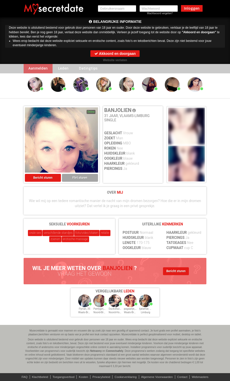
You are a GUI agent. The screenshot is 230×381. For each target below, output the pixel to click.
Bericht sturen (43, 178)
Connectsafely (114, 351)
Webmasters (202, 377)
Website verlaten (115, 60)
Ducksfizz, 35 (116, 309)
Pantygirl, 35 (100, 309)
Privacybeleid (101, 377)
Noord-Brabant (101, 312)
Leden (65, 69)
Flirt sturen (79, 178)
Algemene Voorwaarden (158, 377)
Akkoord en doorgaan (115, 54)
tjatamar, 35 (146, 309)
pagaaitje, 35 (131, 309)
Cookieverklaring (125, 377)
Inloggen (192, 8)
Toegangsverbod (62, 377)
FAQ (22, 377)
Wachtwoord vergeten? (160, 13)
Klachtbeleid (38, 377)
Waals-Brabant (86, 312)
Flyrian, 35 (84, 309)
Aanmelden (39, 69)
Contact (184, 377)
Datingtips (90, 69)
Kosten (82, 377)
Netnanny (96, 351)
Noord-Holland (117, 312)
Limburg (145, 312)
